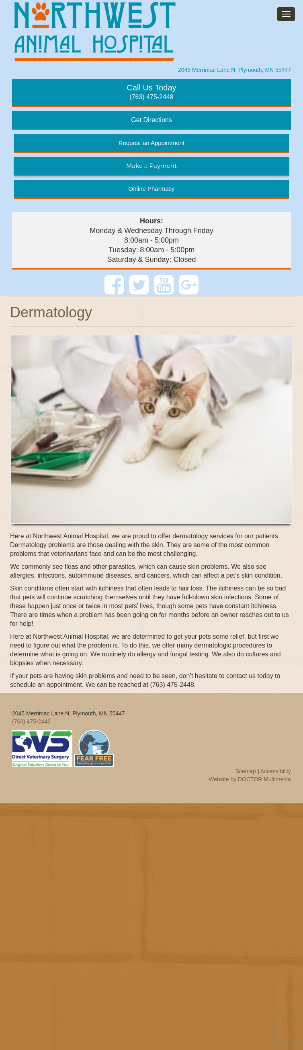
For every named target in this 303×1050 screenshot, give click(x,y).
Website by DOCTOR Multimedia (250, 779)
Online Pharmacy (151, 188)
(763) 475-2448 (151, 91)
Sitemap (245, 771)
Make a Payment (151, 166)
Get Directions (151, 119)
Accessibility (275, 771)
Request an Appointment (151, 142)
